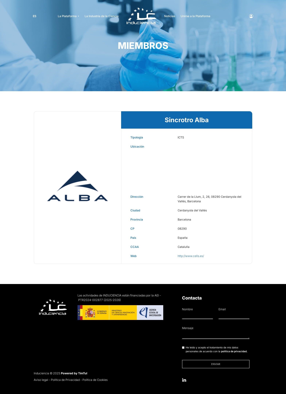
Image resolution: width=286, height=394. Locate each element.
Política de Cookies (95, 380)
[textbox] (216, 335)
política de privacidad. (234, 351)
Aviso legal (41, 380)
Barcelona (184, 219)
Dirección (136, 196)
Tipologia (136, 137)
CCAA (134, 247)
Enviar (215, 364)
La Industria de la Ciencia (102, 16)
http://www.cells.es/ (191, 256)
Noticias (169, 16)
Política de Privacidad (65, 380)
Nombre (187, 309)
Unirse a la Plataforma (195, 16)
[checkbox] (183, 347)
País (133, 238)
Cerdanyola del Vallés (192, 210)
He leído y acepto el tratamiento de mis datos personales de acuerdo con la (216, 349)
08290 (182, 228)
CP (132, 228)
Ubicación (137, 146)
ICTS (181, 137)
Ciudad (135, 210)
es (35, 16)
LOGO (141, 8)
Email (222, 309)
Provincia (136, 219)
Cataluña (184, 247)
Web (133, 256)
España (183, 238)
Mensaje (187, 328)
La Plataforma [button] (68, 16)
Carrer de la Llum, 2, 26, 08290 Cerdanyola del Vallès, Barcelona (209, 199)
